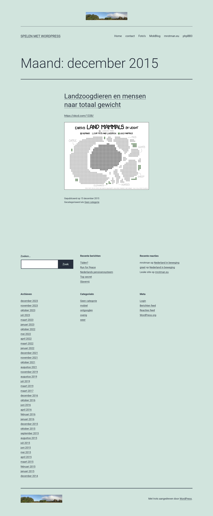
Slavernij (85, 281)
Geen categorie (91, 202)
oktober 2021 (28, 362)
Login (143, 300)
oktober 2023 (28, 310)
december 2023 (29, 300)
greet (143, 267)
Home (118, 36)
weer (83, 319)
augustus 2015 (29, 438)
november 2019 (29, 371)
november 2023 (29, 305)
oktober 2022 (28, 329)
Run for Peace (88, 267)
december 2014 (29, 475)
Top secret (86, 276)
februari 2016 (28, 414)
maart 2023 (27, 319)
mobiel (84, 305)
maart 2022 (27, 343)
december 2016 (29, 395)
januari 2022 (27, 348)
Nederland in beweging (166, 262)
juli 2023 (25, 315)
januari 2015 (27, 471)
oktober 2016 (28, 400)
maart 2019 (27, 386)
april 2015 (26, 457)
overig (83, 315)
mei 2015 (26, 452)
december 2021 (29, 352)
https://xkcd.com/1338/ (79, 115)
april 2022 (26, 338)
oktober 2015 (28, 428)
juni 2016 (26, 404)
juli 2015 (25, 442)
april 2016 (26, 409)
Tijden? (84, 262)
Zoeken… (26, 256)
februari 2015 (28, 466)
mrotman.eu (171, 36)
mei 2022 (26, 333)
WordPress (186, 498)
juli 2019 (25, 381)
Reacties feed (147, 310)
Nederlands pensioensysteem (96, 272)
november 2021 (29, 357)
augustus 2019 (29, 376)
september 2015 (30, 433)
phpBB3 (187, 36)
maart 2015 (27, 461)
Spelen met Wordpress (41, 36)
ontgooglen (86, 310)
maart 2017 (27, 390)
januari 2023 (27, 324)
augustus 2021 (29, 367)
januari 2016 (27, 419)
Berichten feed (148, 305)
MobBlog (154, 36)
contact (130, 36)
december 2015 (29, 423)
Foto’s (142, 36)
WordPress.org (148, 315)
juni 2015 (26, 447)
